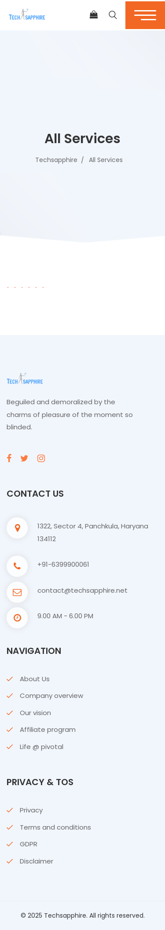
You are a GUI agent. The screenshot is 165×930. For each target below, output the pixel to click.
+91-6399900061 (63, 564)
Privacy (31, 810)
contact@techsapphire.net (82, 590)
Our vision (35, 712)
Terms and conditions (55, 827)
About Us (35, 678)
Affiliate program (48, 729)
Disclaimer (36, 861)
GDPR (28, 844)
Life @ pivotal (41, 746)
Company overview (51, 695)
